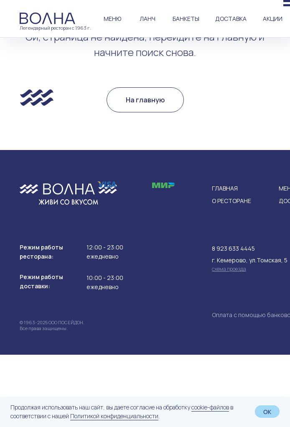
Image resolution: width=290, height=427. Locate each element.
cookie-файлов (210, 407)
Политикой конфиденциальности (114, 416)
